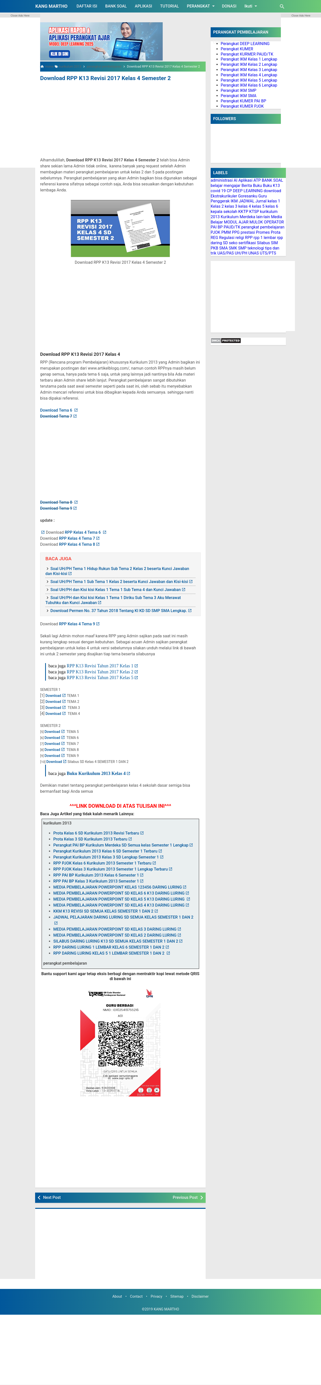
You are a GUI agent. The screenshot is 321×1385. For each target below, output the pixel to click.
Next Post (52, 1196)
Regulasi (226, 237)
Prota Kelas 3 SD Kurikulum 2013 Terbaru (90, 838)
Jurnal (261, 201)
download (272, 190)
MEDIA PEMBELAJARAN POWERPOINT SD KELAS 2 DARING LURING (114, 934)
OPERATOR (274, 222)
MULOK (256, 222)
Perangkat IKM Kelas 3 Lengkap (249, 69)
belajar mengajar (225, 185)
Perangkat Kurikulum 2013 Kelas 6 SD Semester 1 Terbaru (105, 850)
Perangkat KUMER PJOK (242, 106)
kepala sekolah (224, 211)
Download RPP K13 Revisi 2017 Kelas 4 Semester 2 (98, 78)
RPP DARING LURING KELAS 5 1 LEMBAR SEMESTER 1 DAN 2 (109, 952)
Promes (263, 232)
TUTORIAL (169, 6)
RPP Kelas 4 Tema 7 (77, 537)
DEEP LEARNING (248, 190)
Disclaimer (200, 1296)
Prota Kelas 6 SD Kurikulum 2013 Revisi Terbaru (96, 832)
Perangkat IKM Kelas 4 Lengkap (249, 75)
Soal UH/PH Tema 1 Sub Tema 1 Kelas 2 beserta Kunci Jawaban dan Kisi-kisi (119, 581)
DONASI (229, 6)
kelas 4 (244, 206)
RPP (249, 237)
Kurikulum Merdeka (238, 216)
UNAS (253, 253)
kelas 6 (272, 206)
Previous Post (185, 1196)
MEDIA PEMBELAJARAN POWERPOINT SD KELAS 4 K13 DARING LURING (119, 904)
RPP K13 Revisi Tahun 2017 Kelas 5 (100, 676)
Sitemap (177, 1296)
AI (235, 180)
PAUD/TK (232, 227)
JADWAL (247, 201)
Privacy (157, 1296)
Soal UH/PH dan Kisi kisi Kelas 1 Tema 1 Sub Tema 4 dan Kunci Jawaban (115, 589)
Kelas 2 (217, 206)
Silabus (263, 242)
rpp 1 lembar (265, 237)
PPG (235, 232)
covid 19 (218, 190)
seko (233, 242)
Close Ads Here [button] (20, 15)
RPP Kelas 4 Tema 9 (77, 623)
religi (239, 237)
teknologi (256, 248)
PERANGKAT (201, 6)
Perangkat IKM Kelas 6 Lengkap (249, 85)
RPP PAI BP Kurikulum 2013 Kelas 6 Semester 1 (96, 874)
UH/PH (241, 253)
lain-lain (263, 216)
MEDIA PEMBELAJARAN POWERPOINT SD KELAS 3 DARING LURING (114, 928)
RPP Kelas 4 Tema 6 (83, 531)
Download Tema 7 (56, 415)
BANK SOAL (116, 6)
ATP (257, 180)
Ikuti (252, 6)
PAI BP (217, 227)
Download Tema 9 (56, 507)
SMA (223, 248)
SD (225, 242)
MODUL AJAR (236, 222)
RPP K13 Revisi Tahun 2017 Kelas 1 (100, 665)
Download (53, 695)
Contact (136, 1296)
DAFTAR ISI (86, 6)
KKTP (243, 211)
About (117, 1296)
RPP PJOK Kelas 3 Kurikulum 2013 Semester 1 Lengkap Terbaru (110, 868)
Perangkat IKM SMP (238, 90)
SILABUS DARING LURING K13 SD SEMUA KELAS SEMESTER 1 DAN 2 (115, 940)
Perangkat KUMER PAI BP (243, 101)
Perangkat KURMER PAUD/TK (247, 54)
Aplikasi (245, 180)
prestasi (247, 232)
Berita (247, 185)
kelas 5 (258, 206)
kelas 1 (274, 201)
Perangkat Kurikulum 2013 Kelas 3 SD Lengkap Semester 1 (106, 856)
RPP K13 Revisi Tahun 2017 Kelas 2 (100, 671)
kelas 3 (231, 206)
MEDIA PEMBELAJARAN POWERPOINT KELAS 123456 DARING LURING (117, 886)
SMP (242, 248)
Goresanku (247, 196)
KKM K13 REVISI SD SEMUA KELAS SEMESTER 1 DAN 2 (103, 910)
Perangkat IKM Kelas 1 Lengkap (249, 59)
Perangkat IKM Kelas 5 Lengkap (249, 80)
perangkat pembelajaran (262, 227)
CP (229, 190)
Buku (257, 185)
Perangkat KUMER (237, 49)
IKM (234, 201)
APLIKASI (143, 6)
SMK (233, 248)
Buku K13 (271, 185)
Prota (275, 232)
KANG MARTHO (51, 6)
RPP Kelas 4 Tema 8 (77, 543)
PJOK (215, 232)
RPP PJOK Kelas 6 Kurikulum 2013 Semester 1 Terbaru (102, 862)
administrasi (222, 180)
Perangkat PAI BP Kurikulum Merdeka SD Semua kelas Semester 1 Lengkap (120, 844)
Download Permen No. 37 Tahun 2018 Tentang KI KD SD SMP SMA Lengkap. (118, 610)
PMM (226, 232)
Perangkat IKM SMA (239, 95)
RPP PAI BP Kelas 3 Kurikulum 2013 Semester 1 (96, 880)
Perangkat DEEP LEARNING (245, 43)
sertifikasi (247, 242)
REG (214, 237)
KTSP (254, 211)
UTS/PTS (268, 253)
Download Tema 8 (56, 501)
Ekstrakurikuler (224, 196)
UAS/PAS (225, 253)
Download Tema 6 (56, 409)
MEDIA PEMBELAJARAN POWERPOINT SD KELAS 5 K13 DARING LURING (119, 898)
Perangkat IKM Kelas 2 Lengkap (249, 64)
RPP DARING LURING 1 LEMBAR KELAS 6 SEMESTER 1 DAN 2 (108, 946)
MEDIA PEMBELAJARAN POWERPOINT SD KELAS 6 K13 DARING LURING (119, 892)
